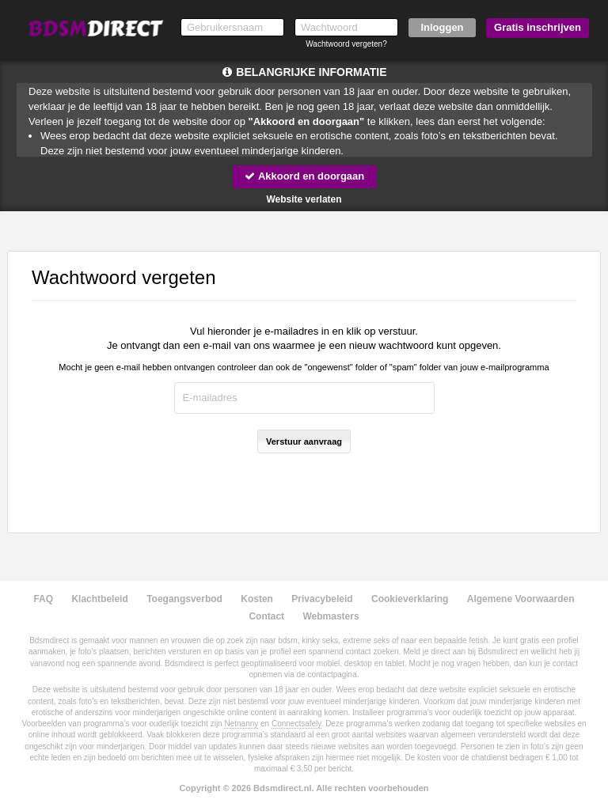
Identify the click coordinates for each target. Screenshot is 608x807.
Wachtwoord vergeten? (346, 44)
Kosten (257, 598)
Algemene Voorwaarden (521, 598)
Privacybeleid (321, 598)
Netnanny (241, 723)
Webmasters (330, 616)
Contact (266, 616)
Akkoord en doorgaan (304, 176)
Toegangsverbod (184, 598)
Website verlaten (303, 199)
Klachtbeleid (99, 598)
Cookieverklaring (409, 598)
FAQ (43, 598)
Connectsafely (296, 723)
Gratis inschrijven (537, 27)
